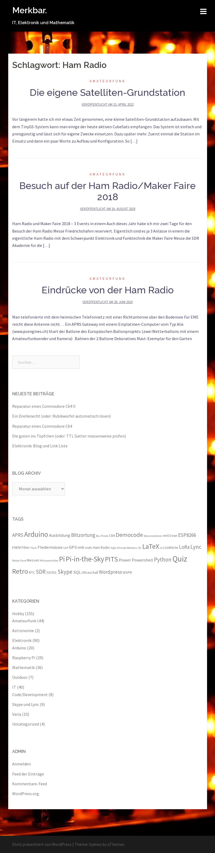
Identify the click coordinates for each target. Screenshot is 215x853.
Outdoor (20, 677)
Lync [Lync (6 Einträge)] (195, 546)
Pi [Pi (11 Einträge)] (62, 558)
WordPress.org (25, 793)
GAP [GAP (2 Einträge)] (65, 548)
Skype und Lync (25, 704)
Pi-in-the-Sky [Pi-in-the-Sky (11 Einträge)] (85, 558)
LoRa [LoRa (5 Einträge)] (184, 547)
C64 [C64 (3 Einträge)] (112, 535)
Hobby (18, 613)
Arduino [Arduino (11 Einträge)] (36, 534)
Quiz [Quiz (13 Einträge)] (179, 559)
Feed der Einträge (28, 774)
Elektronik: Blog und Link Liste (40, 445)
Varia (16, 714)
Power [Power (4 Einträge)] (125, 560)
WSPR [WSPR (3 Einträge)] (127, 572)
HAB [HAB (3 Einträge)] (81, 547)
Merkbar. (29, 10)
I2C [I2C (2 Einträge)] (140, 548)
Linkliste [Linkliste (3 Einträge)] (171, 547)
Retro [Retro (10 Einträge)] (20, 571)
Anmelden (21, 763)
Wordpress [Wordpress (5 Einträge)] (110, 572)
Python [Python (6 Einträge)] (163, 559)
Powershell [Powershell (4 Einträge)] (142, 560)
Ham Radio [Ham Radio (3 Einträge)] (101, 547)
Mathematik (23, 667)
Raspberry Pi (23, 657)
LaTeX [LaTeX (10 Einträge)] (150, 546)
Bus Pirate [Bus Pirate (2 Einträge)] (102, 536)
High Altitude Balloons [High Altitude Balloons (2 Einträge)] (124, 548)
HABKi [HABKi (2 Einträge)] (88, 548)
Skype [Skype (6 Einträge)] (65, 571)
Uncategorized (25, 724)
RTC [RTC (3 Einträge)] (32, 572)
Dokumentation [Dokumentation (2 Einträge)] (153, 536)
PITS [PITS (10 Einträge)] (111, 559)
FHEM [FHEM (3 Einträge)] (16, 547)
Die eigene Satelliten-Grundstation (107, 92)
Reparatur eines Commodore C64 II (44, 406)
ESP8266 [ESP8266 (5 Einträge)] (187, 535)
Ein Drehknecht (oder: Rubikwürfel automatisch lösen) (61, 416)
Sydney (95, 844)
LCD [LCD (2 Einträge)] (162, 548)
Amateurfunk (108, 81)
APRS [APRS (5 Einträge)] (17, 535)
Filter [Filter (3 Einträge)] (25, 547)
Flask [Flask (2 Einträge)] (33, 548)
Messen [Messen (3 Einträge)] (33, 560)
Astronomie (23, 630)
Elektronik (22, 640)
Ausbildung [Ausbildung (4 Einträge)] (59, 535)
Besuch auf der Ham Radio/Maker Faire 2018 (107, 191)
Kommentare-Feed (29, 783)
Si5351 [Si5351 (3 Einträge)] (51, 572)
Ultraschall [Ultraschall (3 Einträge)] (90, 572)
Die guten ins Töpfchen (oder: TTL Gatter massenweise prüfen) (69, 436)
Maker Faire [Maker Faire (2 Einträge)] (19, 560)
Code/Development (30, 694)
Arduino (19, 647)
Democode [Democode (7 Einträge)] (129, 534)
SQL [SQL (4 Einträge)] (77, 572)
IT (14, 687)
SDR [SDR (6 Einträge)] (41, 571)
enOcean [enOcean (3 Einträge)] (170, 535)
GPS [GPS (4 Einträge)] (73, 547)
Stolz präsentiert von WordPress (42, 844)
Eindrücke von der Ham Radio (108, 289)
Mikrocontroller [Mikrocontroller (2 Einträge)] (49, 560)
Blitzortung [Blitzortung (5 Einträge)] (83, 535)
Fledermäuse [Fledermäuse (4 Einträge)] (50, 547)
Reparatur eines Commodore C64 (42, 426)
